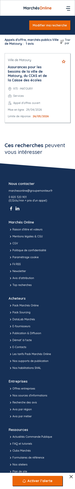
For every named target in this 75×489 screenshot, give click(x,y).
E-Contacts (17, 347)
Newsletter (17, 271)
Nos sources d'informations (28, 396)
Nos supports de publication (28, 361)
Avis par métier (20, 416)
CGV (13, 243)
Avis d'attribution (21, 278)
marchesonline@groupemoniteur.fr (30, 190)
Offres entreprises (22, 389)
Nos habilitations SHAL (25, 368)
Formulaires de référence (26, 458)
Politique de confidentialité (27, 250)
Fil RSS (15, 264)
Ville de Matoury (19, 60)
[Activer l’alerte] (37, 481)
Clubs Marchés (20, 451)
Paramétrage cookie (24, 257)
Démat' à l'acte (20, 340)
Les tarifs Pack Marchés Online (30, 354)
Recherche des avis (23, 403)
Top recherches (20, 285)
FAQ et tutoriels (20, 444)
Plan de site (18, 472)
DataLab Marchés (22, 319)
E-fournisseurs (19, 326)
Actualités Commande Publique (30, 437)
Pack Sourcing (19, 312)
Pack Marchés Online (24, 306)
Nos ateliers (18, 465)
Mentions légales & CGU (26, 237)
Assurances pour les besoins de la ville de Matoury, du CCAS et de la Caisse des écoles (27, 73)
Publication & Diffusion (25, 333)
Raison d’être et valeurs (25, 230)
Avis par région (20, 409)
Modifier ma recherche (50, 25)
